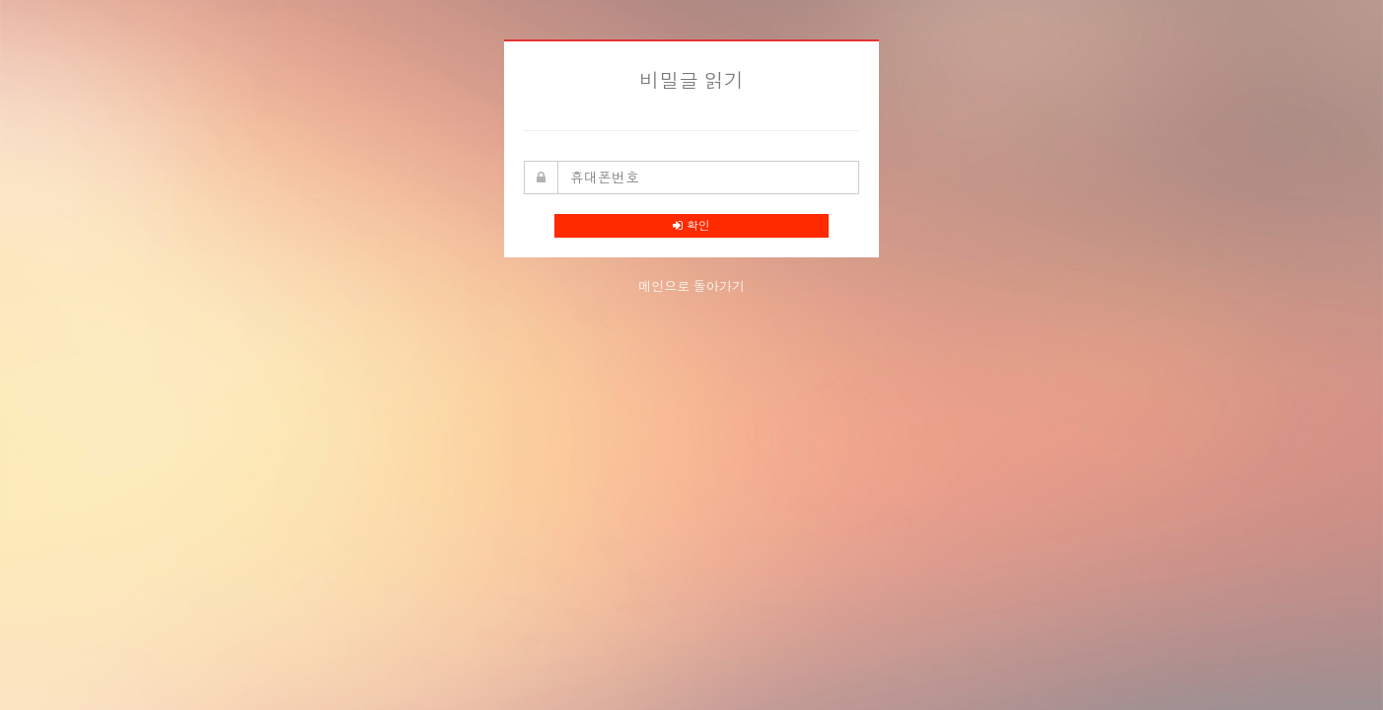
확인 (691, 226)
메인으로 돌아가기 (691, 286)
